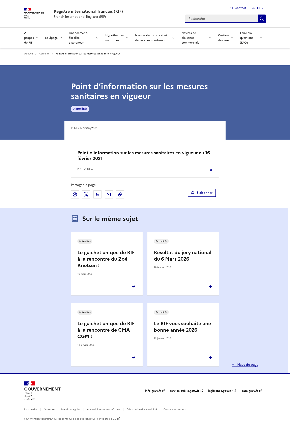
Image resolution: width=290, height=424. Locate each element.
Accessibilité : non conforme (103, 409)
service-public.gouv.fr (184, 391)
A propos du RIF (29, 38)
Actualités (80, 109)
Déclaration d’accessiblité (142, 409)
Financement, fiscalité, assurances (78, 38)
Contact (240, 8)
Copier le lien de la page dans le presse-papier (120, 194)
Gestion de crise (223, 37)
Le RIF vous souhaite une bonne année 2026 (182, 327)
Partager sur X (86, 194)
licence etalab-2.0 (106, 419)
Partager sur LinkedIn (97, 194)
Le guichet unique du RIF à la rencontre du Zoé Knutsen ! (106, 259)
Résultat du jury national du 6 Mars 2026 (182, 256)
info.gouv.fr (153, 391)
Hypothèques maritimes (114, 37)
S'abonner (201, 192)
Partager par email (109, 194)
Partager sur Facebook (75, 194)
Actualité (44, 53)
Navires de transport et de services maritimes (151, 37)
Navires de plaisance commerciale (190, 38)
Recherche (262, 19)
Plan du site (30, 409)
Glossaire (49, 409)
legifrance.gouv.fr (220, 391)
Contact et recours (175, 409)
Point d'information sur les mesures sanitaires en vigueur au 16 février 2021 (143, 155)
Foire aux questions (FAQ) (246, 38)
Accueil (28, 53)
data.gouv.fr (249, 391)
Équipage (51, 38)
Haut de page (247, 364)
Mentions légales (70, 409)
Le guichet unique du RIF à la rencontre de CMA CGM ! (106, 330)
